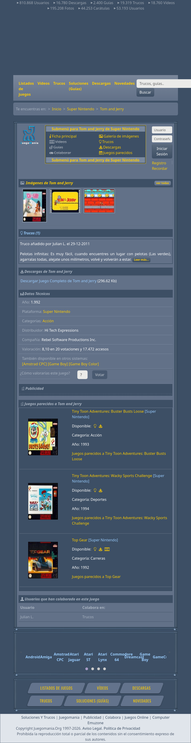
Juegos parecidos (117, 152)
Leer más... (141, 260)
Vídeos (44, 83)
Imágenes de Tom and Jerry (49, 182)
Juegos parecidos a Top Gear (96, 576)
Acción (48, 320)
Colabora (113, 717)
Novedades (124, 83)
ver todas (162, 183)
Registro (159, 162)
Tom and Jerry (112, 108)
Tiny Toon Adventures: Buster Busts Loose (108, 411)
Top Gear (80, 539)
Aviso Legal (92, 728)
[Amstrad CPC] (34, 363)
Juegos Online (136, 717)
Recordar (159, 168)
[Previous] (21, 650)
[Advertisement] (95, 43)
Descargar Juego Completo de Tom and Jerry (59, 280)
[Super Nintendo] (103, 539)
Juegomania (69, 717)
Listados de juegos (26, 89)
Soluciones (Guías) (78, 86)
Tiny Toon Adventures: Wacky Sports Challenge (112, 475)
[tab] (86, 668)
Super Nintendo (80, 108)
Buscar (145, 92)
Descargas (101, 83)
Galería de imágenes (121, 136)
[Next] (169, 650)
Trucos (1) (32, 233)
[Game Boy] (58, 363)
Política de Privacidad (122, 728)
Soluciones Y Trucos (38, 717)
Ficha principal (64, 136)
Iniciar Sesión (162, 151)
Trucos (59, 83)
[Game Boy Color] (84, 363)
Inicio (56, 108)
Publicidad (92, 717)
